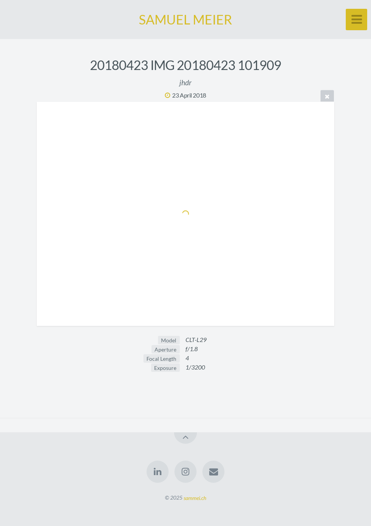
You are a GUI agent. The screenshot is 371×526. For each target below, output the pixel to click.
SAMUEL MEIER (185, 19)
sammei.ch (195, 497)
